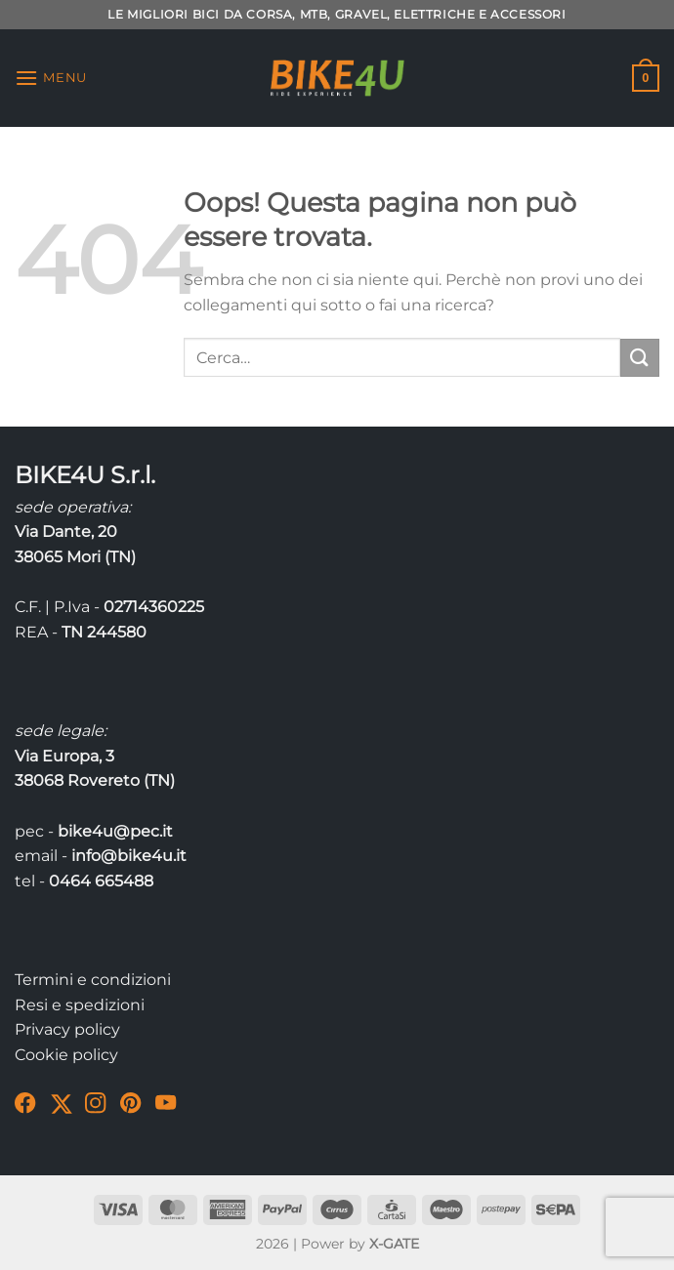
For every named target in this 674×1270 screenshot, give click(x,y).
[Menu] (51, 78)
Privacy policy (67, 1029)
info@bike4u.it (129, 855)
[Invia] (639, 358)
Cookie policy (66, 1054)
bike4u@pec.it (115, 831)
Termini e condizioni (93, 979)
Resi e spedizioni (80, 1005)
